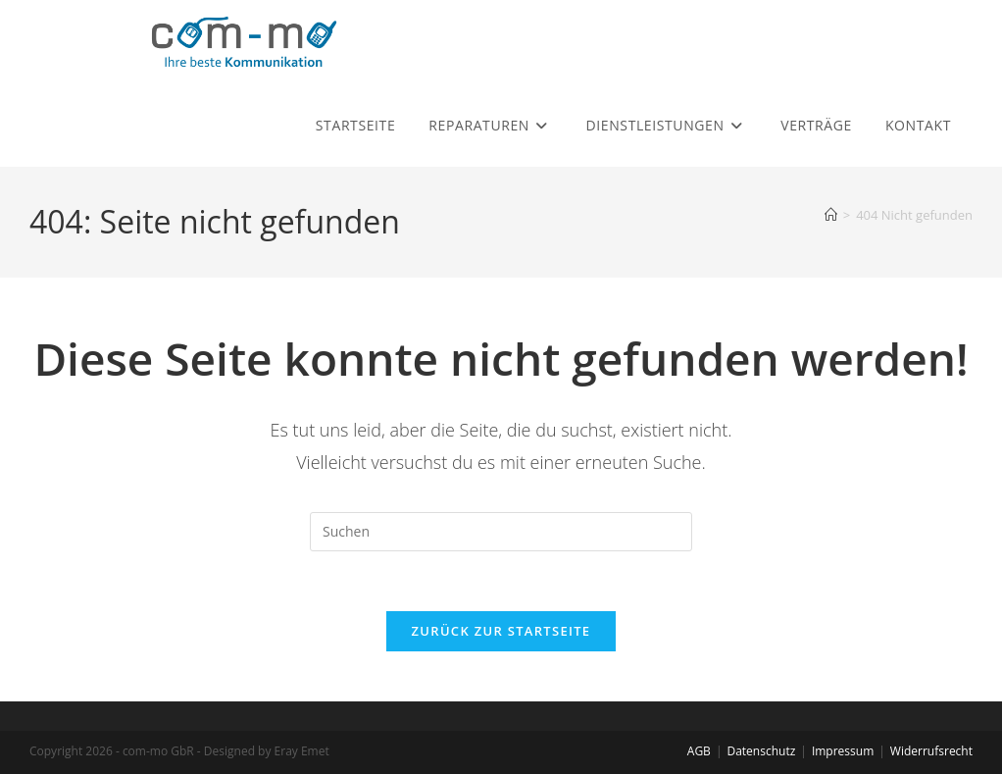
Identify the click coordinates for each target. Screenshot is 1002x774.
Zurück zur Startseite (501, 631)
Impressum (843, 751)
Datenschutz (760, 751)
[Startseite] (831, 215)
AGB (699, 751)
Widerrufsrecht (931, 751)
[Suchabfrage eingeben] (501, 531)
